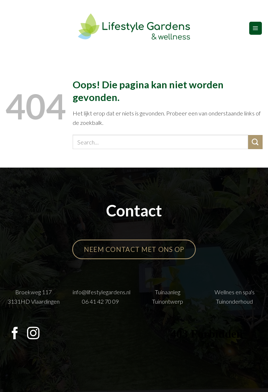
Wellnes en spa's (235, 291)
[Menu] (255, 28)
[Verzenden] (255, 142)
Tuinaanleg (167, 291)
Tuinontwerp (167, 301)
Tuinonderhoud (234, 301)
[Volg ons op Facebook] (15, 334)
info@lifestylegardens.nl (101, 291)
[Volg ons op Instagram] (33, 334)
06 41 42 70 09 (100, 301)
